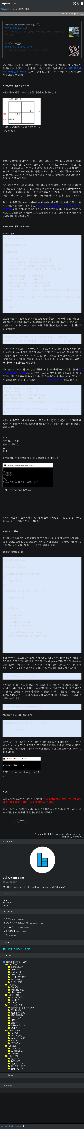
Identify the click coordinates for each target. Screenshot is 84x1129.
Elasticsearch (18, 992)
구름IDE (16, 1043)
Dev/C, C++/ (8, 9)
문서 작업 (17, 1069)
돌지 (10, 935)
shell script (17, 972)
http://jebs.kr (10, 43)
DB (12, 985)
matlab (16, 980)
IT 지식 (16, 1018)
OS (12, 1046)
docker (16, 1036)
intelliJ (15, 1000)
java (15, 969)
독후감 (16, 1061)
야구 (15, 1020)
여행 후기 (17, 1064)
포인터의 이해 (22, 9)
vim (14, 1002)
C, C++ (16, 982)
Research (15, 1005)
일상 (15, 1058)
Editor (13, 995)
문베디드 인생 (16, 927)
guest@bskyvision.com (10, 1126)
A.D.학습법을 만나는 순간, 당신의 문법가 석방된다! (27, 50)
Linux (16, 1048)
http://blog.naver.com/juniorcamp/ (20, 25)
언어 (15, 1028)
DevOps (14, 1030)
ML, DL (16, 1010)
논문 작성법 (18, 1025)
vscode (16, 997)
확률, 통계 (17, 1015)
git (14, 1033)
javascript (17, 974)
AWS (15, 1041)
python (17, 967)
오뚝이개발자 (15, 931)
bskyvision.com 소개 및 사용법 (18, 949)
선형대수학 (18, 1013)
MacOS (16, 1053)
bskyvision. (77, 837)
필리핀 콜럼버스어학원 (16, 28)
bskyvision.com (8, 3)
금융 (15, 1023)
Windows (17, 1051)
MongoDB (17, 990)
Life (13, 1056)
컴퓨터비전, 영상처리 (22, 1008)
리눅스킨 (14, 919)
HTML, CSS (18, 977)
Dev (13, 964)
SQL (15, 987)
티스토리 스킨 (18, 1066)
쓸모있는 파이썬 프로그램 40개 (24, 923)
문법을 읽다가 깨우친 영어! (18, 47)
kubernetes (18, 1038)
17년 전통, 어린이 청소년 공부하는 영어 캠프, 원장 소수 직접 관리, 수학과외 (34, 33)
